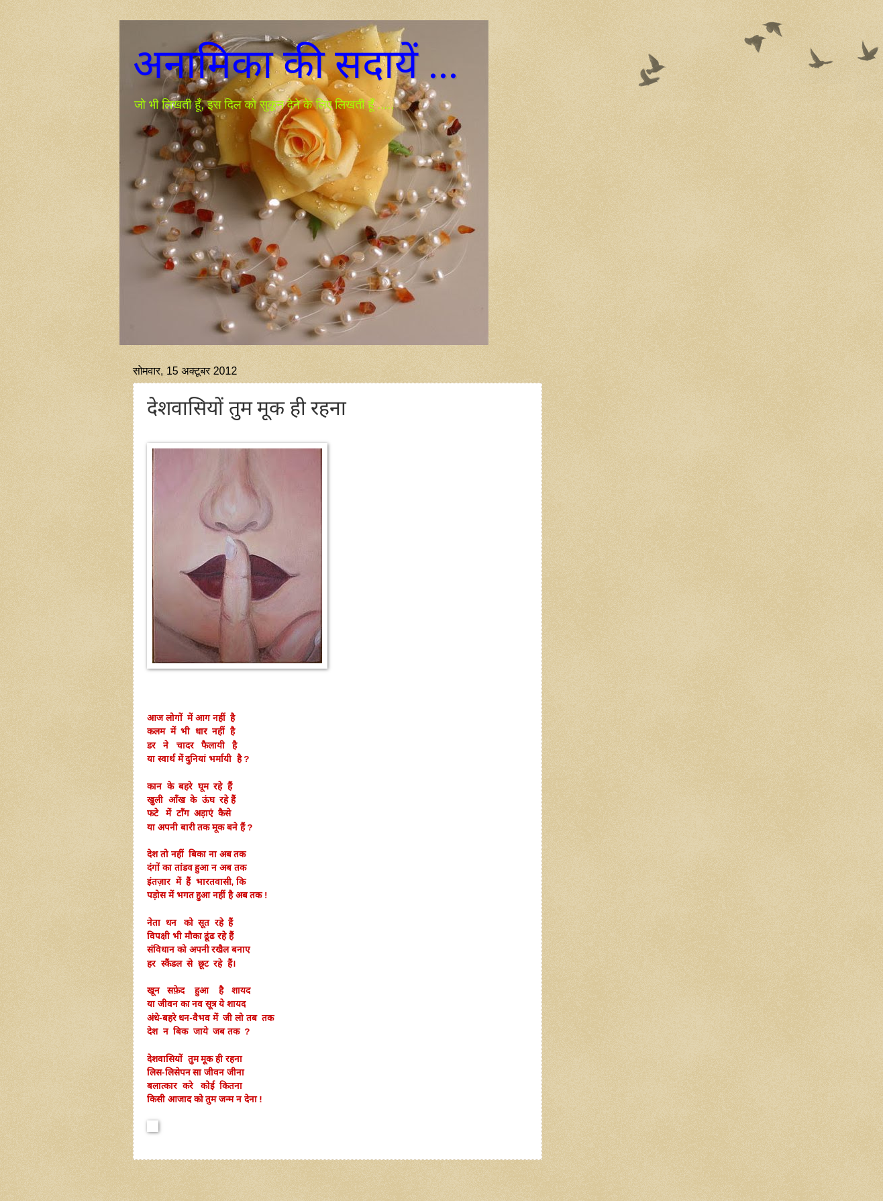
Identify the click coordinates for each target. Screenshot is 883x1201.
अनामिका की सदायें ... (295, 64)
